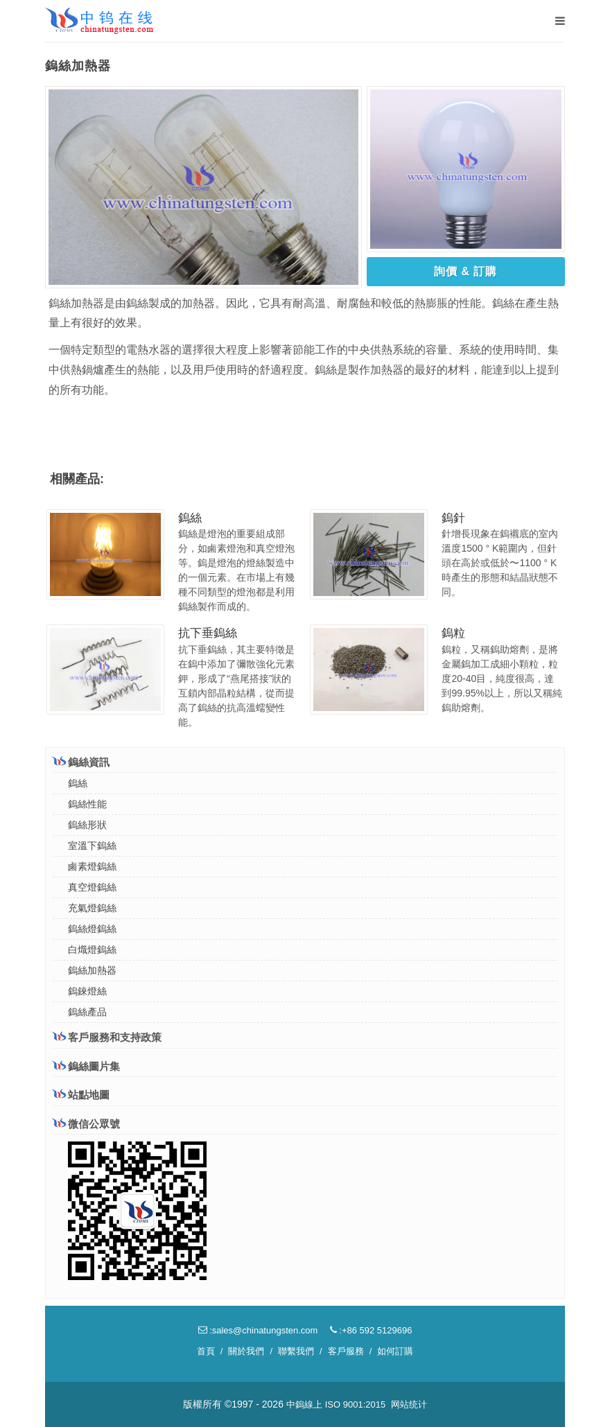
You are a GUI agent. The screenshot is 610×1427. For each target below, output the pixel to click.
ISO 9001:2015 (355, 1404)
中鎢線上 (304, 1404)
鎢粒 (453, 633)
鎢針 (453, 518)
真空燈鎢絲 (92, 887)
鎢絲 (190, 518)
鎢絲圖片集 (86, 1066)
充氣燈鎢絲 (92, 907)
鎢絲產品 (87, 1011)
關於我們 (246, 1351)
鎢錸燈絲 (87, 991)
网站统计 (409, 1404)
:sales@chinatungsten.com (258, 1330)
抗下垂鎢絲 (207, 633)
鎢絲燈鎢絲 (92, 928)
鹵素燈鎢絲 (92, 866)
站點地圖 (81, 1095)
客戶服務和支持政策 (107, 1037)
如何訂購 (395, 1351)
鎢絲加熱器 (92, 970)
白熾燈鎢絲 (92, 949)
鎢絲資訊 (81, 761)
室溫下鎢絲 (92, 845)
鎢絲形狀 (87, 824)
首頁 (206, 1351)
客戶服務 (346, 1351)
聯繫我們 (296, 1351)
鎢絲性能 (87, 803)
